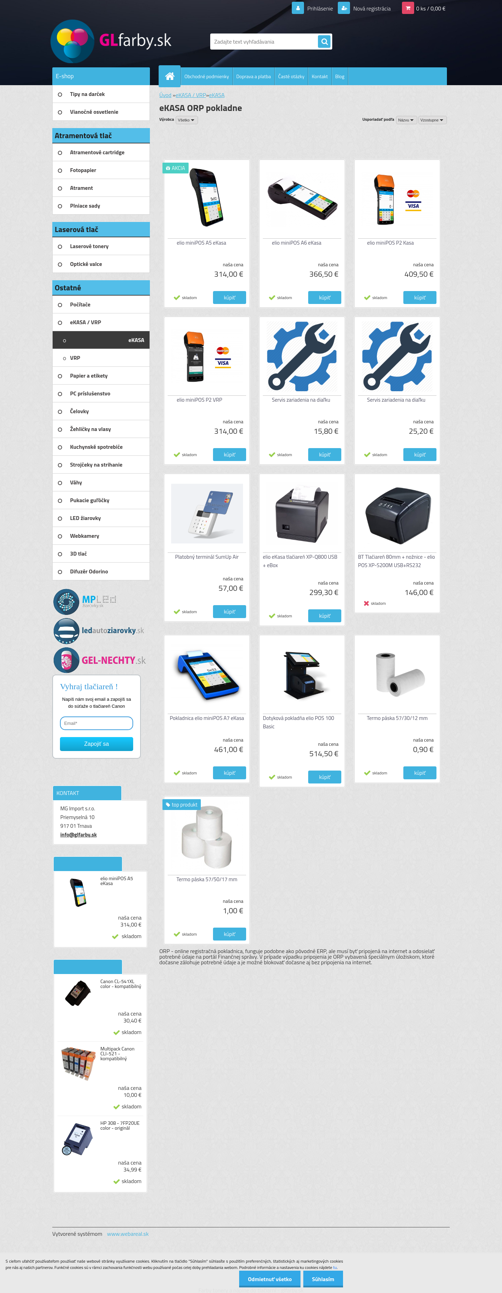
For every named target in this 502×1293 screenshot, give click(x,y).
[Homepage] (173, 76)
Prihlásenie (320, 8)
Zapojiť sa (96, 744)
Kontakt (320, 76)
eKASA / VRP (191, 95)
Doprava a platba (253, 76)
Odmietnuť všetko (270, 1279)
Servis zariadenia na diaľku (301, 400)
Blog (339, 76)
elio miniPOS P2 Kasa (390, 243)
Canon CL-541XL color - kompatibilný (120, 984)
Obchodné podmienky (206, 76)
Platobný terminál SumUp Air (206, 557)
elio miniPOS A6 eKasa (296, 243)
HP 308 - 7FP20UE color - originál (120, 1125)
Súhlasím (323, 1279)
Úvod (165, 95)
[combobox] (406, 120)
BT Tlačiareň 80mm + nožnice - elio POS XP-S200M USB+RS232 (396, 561)
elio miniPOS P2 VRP (199, 400)
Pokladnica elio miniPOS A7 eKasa (207, 718)
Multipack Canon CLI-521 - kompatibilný (117, 1053)
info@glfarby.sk (78, 835)
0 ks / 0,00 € (431, 8)
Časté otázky (291, 76)
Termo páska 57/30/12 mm (397, 718)
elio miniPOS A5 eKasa (116, 881)
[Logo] (100, 41)
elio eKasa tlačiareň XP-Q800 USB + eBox (300, 561)
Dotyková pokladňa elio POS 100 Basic (298, 722)
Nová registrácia (371, 8)
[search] (324, 42)
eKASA (217, 95)
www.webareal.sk (128, 1233)
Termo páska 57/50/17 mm (206, 879)
